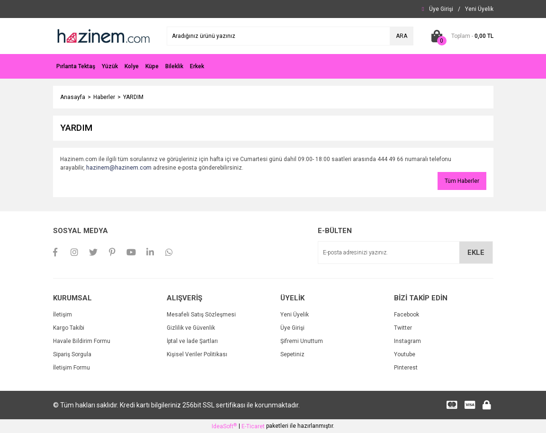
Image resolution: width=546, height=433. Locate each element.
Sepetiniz (292, 354)
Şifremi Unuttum (301, 341)
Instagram (407, 341)
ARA (401, 36)
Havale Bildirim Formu (81, 341)
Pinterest (406, 367)
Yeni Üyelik (294, 314)
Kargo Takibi (68, 328)
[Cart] (460, 36)
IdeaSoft (224, 426)
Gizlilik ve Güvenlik (191, 328)
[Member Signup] (479, 9)
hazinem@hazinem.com (119, 167)
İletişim (62, 314)
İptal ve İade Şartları (192, 341)
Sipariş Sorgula (72, 354)
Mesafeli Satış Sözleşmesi (201, 314)
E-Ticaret (253, 426)
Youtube (404, 354)
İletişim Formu (71, 367)
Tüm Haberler (462, 181)
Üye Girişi (292, 328)
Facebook (406, 314)
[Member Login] (441, 9)
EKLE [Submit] (475, 252)
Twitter (403, 328)
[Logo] (102, 35)
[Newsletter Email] (405, 252)
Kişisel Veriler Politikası (197, 354)
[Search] (290, 36)
